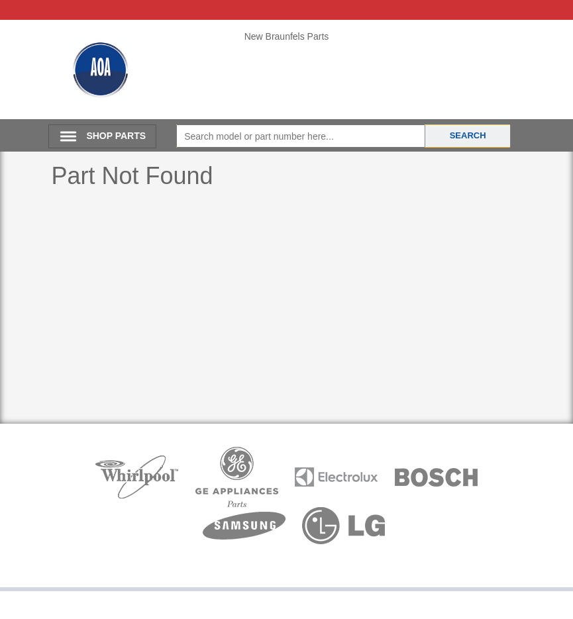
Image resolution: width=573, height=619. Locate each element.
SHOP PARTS (116, 135)
